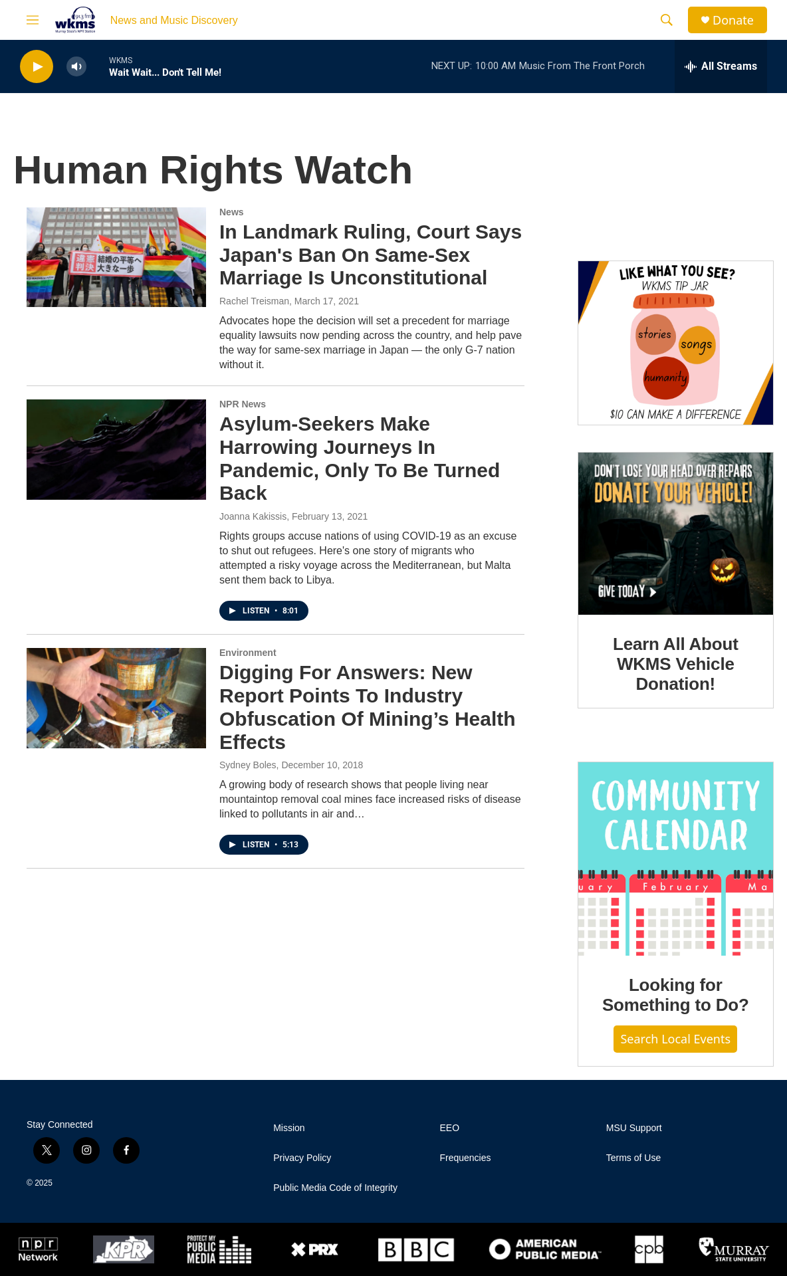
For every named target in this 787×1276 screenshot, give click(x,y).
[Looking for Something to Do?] (675, 859)
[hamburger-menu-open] (32, 20)
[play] (36, 66)
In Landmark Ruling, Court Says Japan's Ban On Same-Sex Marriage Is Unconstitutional (370, 255)
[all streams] (721, 66)
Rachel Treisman (254, 301)
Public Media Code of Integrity (335, 1188)
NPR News (242, 404)
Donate (733, 20)
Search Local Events (675, 1039)
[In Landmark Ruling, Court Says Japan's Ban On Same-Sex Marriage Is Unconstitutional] (116, 257)
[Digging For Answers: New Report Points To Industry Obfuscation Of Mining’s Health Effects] (116, 698)
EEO (449, 1128)
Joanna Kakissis (252, 516)
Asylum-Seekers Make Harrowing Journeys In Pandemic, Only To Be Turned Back (359, 458)
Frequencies (465, 1158)
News (231, 212)
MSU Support (634, 1128)
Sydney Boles (248, 765)
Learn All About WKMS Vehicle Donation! (675, 664)
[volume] (76, 67)
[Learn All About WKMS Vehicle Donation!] (675, 534)
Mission (288, 1128)
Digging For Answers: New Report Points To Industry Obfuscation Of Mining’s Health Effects (367, 706)
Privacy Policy (302, 1158)
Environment (248, 652)
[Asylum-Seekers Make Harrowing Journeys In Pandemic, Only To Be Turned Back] (116, 449)
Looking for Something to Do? (675, 995)
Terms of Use (633, 1158)
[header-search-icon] (666, 20)
